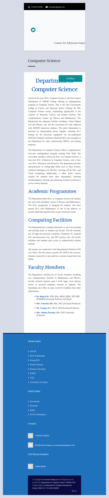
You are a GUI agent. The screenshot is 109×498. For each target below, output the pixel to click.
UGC (32, 378)
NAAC (33, 373)
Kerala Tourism (36, 365)
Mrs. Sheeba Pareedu (45, 313)
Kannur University (38, 369)
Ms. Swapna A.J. (43, 308)
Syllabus (70, 78)
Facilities (34, 406)
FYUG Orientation (38, 414)
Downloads (35, 401)
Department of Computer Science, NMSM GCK (58, 482)
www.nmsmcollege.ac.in (50, 480)
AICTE (33, 351)
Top (73, 491)
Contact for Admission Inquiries (80, 42)
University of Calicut (39, 382)
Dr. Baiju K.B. (42, 296)
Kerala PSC (35, 360)
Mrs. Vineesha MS (44, 303)
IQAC (32, 410)
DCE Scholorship (37, 356)
